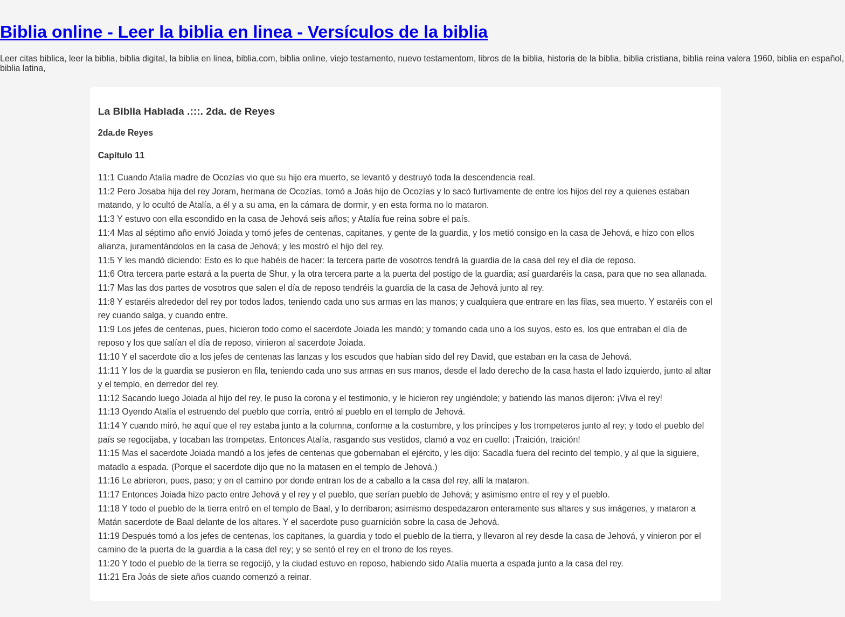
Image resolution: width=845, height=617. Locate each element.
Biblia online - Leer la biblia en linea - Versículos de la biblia (244, 31)
